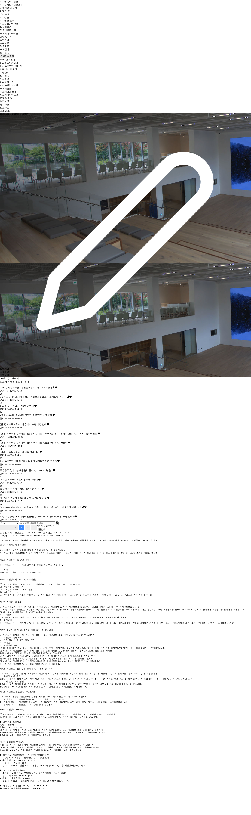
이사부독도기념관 (9, 1)
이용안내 (41, 529)
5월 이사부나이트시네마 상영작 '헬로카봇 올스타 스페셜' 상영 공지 (33, 396)
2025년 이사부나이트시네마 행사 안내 (19, 479)
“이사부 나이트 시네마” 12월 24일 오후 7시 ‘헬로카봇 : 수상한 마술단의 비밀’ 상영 (41, 507)
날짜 (27, 381)
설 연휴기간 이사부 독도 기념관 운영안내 (21, 489)
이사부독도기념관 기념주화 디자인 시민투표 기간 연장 (27, 461)
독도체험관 (5, 27)
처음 (3, 527)
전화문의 (10, 59)
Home (2, 59)
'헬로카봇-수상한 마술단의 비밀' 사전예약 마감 (23, 498)
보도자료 (4, 46)
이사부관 (4, 17)
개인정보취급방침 (46, 526)
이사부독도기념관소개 (11, 4)
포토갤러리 (5, 49)
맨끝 (34, 527)
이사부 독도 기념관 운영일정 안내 (17, 406)
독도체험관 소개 (8, 30)
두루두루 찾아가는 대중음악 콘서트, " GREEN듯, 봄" (26, 470)
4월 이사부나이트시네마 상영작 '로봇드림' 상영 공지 (26, 415)
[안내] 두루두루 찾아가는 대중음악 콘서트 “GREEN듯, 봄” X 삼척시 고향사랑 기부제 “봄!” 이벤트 (49, 433)
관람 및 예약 (6, 36)
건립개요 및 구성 (8, 8)
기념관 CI (5, 11)
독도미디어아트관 (9, 33)
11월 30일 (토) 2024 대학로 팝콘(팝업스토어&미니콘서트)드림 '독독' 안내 (36, 516)
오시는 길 (5, 14)
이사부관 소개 (7, 20)
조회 (20, 381)
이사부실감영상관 (9, 24)
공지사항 (4, 43)
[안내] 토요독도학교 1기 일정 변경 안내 (20, 452)
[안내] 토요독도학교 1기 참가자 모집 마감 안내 (23, 424)
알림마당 (4, 40)
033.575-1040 (62, 532)
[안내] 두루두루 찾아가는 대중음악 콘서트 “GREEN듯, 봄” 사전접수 (34, 443)
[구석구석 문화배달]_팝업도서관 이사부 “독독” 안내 (26, 387)
